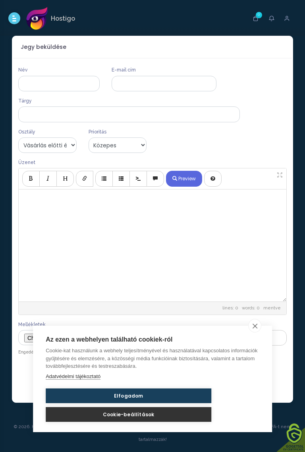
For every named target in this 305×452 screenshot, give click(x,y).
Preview (184, 178)
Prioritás (97, 132)
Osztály (26, 132)
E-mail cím (124, 70)
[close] (254, 340)
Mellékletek (32, 324)
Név (22, 70)
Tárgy (25, 101)
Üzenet (26, 162)
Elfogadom (83, 410)
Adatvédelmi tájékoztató (73, 391)
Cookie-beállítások (164, 410)
